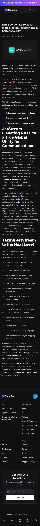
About (4, 445)
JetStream (6, 105)
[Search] (33, 10)
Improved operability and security (21, 123)
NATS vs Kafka (28, 429)
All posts (7, 18)
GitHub (5, 369)
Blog (24, 408)
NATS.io (5, 355)
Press (4, 462)
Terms (24, 445)
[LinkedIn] (20, 520)
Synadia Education (29, 421)
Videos (25, 417)
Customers (6, 449)
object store (7, 211)
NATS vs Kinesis (28, 434)
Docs (24, 413)
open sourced (21, 228)
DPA (24, 453)
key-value (30, 208)
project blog (14, 355)
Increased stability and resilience (21, 113)
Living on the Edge (29, 425)
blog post (28, 352)
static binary (25, 231)
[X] (4, 520)
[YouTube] (12, 520)
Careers (5, 457)
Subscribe (20, 497)
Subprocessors (28, 457)
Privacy (25, 449)
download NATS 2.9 (16, 363)
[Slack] (28, 520)
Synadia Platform (9, 413)
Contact (5, 453)
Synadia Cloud (8, 408)
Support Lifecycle (29, 462)
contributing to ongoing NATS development (19, 372)
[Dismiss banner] (37, 2)
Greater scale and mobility (18, 118)
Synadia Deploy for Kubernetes (10, 418)
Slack (29, 366)
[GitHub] (35, 520)
